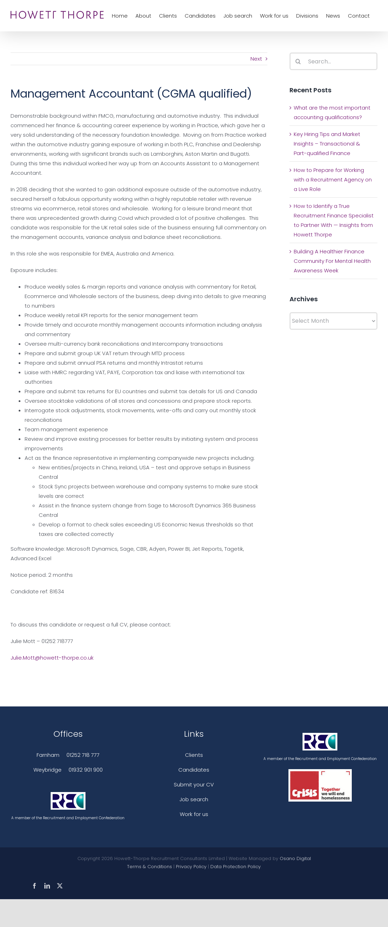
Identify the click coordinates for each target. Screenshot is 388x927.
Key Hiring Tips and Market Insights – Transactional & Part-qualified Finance (327, 143)
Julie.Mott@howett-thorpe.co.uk (52, 657)
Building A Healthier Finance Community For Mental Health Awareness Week (332, 261)
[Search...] (333, 61)
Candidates (193, 769)
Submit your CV (194, 784)
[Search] (298, 61)
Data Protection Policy (235, 866)
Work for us (194, 814)
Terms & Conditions (149, 866)
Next (256, 58)
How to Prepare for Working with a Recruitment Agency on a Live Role (333, 179)
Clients (194, 755)
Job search (193, 799)
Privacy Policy (191, 866)
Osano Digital (295, 858)
